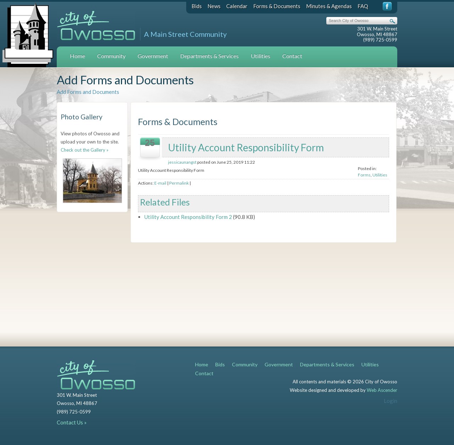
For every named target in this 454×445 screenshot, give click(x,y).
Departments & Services (209, 55)
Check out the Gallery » (85, 150)
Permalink (179, 183)
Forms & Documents (276, 6)
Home (77, 55)
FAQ (363, 6)
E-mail (160, 183)
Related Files (165, 202)
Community (111, 55)
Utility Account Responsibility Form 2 (188, 217)
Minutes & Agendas (329, 6)
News (214, 6)
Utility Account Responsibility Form (246, 147)
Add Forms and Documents (88, 92)
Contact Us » (72, 422)
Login (390, 401)
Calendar (237, 6)
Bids (197, 6)
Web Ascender (382, 390)
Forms (364, 175)
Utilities (260, 55)
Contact (292, 55)
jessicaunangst (182, 162)
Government (153, 55)
